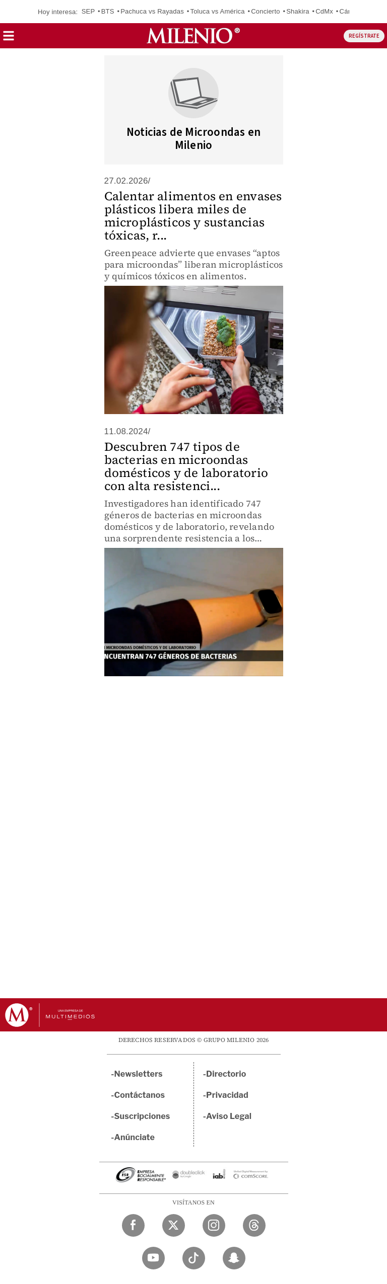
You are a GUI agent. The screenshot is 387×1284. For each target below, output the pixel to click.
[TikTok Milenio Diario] (193, 1258)
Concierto (265, 11)
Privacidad (227, 1095)
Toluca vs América (217, 11)
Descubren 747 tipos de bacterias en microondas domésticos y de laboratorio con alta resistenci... (186, 466)
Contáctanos (139, 1095)
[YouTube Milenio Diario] (153, 1258)
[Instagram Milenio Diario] (214, 1225)
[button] (9, 39)
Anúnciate (134, 1137)
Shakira (297, 11)
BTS (107, 11)
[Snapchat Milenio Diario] (234, 1258)
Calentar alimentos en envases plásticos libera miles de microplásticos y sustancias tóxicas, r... (193, 216)
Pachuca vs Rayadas (152, 11)
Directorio (226, 1074)
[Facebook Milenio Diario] (133, 1225)
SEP (88, 11)
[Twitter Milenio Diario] (173, 1225)
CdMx (324, 11)
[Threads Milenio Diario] (254, 1225)
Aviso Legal (228, 1116)
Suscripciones (142, 1116)
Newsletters (138, 1074)
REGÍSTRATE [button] (364, 36)
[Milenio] (193, 35)
